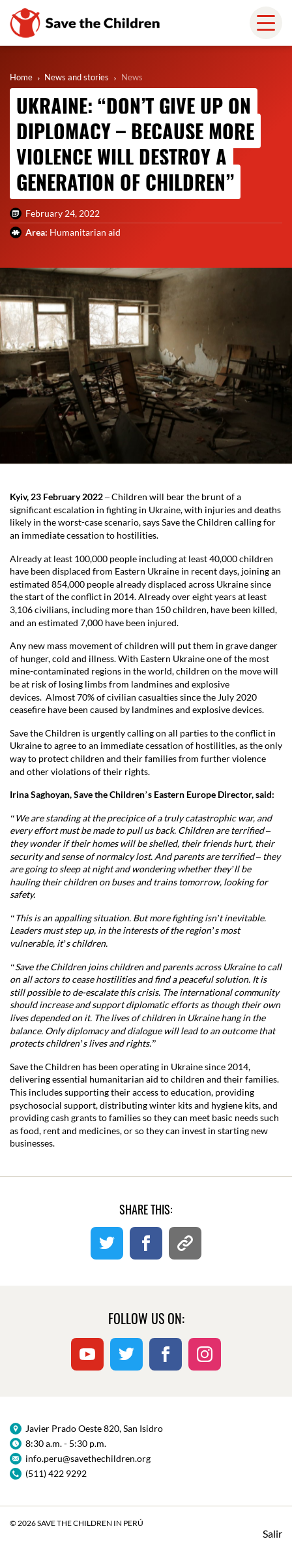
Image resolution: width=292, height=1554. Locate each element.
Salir (272, 1533)
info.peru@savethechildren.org (88, 1458)
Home (21, 77)
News (132, 77)
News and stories (76, 77)
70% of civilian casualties (127, 697)
